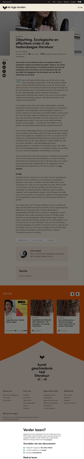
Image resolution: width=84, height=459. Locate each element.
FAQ (54, 2)
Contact (59, 2)
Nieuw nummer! (7, 2)
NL (49, 2)
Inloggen (73, 2)
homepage (48, 439)
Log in (25, 434)
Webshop (66, 2)
